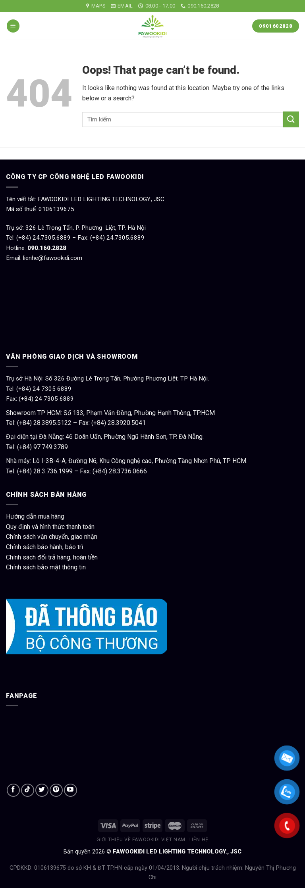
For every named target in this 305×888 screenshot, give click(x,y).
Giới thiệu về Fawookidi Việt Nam (141, 839)
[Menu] (13, 26)
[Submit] (291, 119)
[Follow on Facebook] (13, 790)
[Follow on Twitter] (41, 790)
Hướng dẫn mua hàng (35, 516)
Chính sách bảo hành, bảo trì (44, 547)
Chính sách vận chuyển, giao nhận (51, 536)
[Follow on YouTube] (70, 790)
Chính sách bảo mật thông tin (46, 567)
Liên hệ (198, 839)
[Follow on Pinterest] (56, 790)
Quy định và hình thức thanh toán (50, 526)
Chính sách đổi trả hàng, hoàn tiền (52, 557)
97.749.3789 (50, 447)
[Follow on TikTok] (27, 790)
